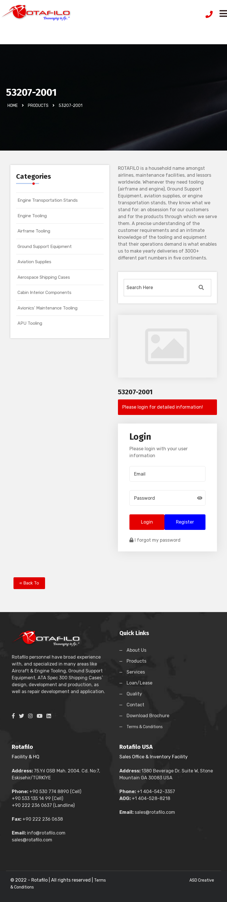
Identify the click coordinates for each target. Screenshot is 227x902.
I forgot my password (155, 540)
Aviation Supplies (34, 261)
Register (185, 522)
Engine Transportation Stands (48, 200)
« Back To (29, 583)
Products (136, 661)
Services (136, 672)
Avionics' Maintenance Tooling (47, 308)
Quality (134, 694)
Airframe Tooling (34, 231)
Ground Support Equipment (45, 246)
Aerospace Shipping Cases (44, 277)
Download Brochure (148, 715)
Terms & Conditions (145, 726)
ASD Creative (201, 880)
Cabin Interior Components (44, 292)
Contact (135, 704)
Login (147, 522)
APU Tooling (30, 323)
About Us (136, 650)
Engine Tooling (32, 215)
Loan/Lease (139, 683)
